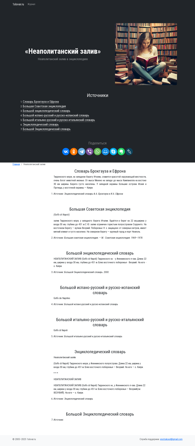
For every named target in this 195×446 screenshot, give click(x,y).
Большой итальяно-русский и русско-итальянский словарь (59, 120)
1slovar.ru (18, 4)
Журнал (31, 4)
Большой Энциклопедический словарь (47, 129)
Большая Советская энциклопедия (44, 106)
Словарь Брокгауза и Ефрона (41, 101)
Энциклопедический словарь (41, 124)
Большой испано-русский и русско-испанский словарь (56, 115)
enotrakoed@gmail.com (171, 439)
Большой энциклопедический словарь (46, 111)
